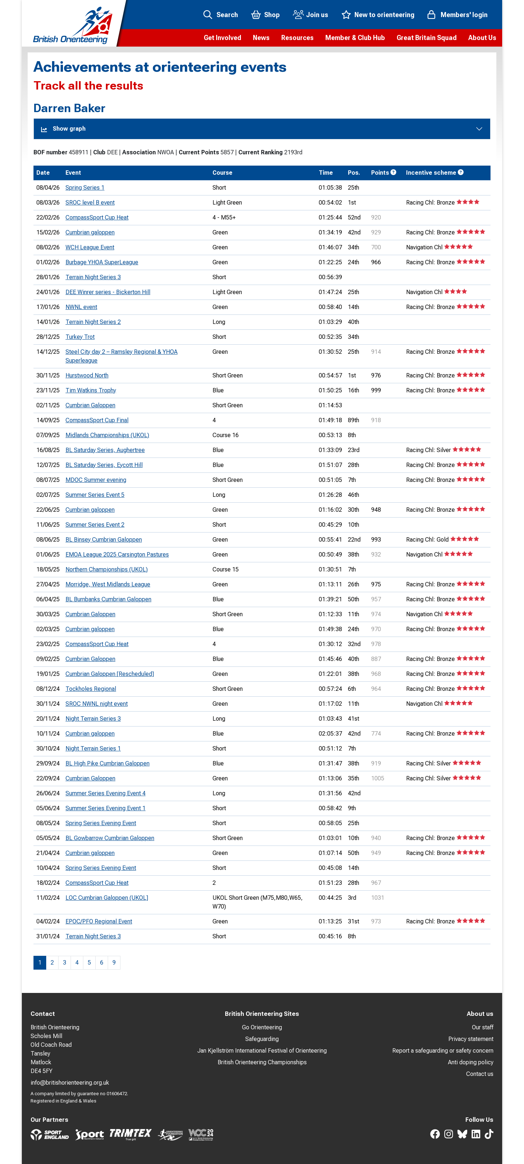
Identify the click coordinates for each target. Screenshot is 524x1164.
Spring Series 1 (85, 187)
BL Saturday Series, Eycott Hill (104, 465)
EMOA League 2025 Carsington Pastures (117, 554)
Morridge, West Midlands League (108, 584)
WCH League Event (90, 247)
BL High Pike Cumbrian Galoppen (108, 763)
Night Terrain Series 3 (93, 718)
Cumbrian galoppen (90, 232)
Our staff (482, 1027)
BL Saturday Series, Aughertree (105, 450)
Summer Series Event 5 (95, 494)
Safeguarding (262, 1039)
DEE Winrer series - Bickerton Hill (108, 292)
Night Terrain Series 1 (93, 748)
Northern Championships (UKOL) (107, 569)
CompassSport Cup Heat (97, 217)
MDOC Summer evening (96, 479)
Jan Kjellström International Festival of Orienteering (262, 1050)
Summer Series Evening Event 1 (106, 808)
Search (227, 15)
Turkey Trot (80, 336)
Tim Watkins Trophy (91, 390)
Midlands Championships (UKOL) (107, 435)
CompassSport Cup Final (97, 420)
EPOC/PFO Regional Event (99, 921)
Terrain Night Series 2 (93, 321)
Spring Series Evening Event (101, 823)
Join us (317, 15)
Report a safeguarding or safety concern (442, 1050)
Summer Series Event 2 (95, 524)
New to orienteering (384, 15)
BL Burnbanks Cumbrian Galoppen (108, 599)
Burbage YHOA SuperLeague (102, 262)
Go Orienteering (262, 1027)
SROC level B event (90, 202)
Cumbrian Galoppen (90, 405)
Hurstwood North (87, 375)
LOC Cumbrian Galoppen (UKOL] (107, 897)
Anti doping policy (470, 1062)
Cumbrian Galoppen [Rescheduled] (110, 673)
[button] (222, 38)
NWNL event (81, 307)
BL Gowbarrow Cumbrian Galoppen (110, 838)
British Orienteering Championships (262, 1062)
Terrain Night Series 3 (93, 277)
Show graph (63, 128)
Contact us (479, 1073)
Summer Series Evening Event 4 (106, 793)
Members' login (464, 15)
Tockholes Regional (91, 688)
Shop (272, 15)
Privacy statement (470, 1039)
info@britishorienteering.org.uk (70, 1082)
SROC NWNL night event (97, 703)
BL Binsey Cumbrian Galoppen (104, 539)
